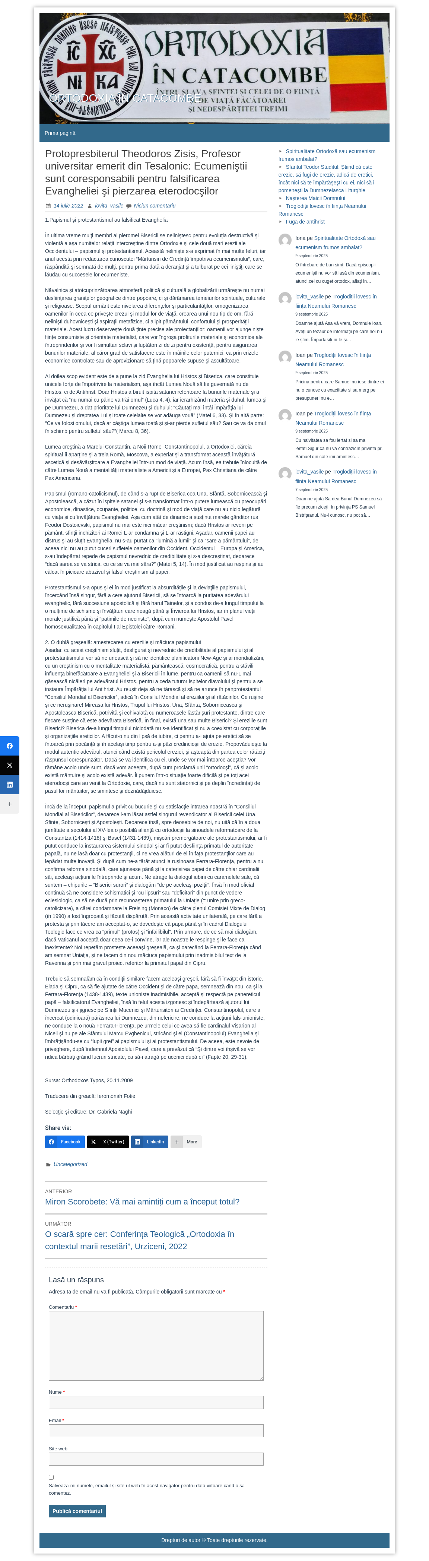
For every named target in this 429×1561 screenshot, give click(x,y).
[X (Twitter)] (108, 1142)
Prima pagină (60, 133)
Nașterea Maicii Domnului (316, 198)
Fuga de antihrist (305, 222)
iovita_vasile (109, 206)
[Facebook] (65, 1142)
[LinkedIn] (150, 1142)
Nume (57, 1392)
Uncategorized (70, 1164)
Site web (58, 1448)
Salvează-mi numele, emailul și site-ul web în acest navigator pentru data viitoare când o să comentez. (147, 1489)
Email (56, 1420)
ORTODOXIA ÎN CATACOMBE (125, 98)
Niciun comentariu (155, 206)
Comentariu (63, 1307)
